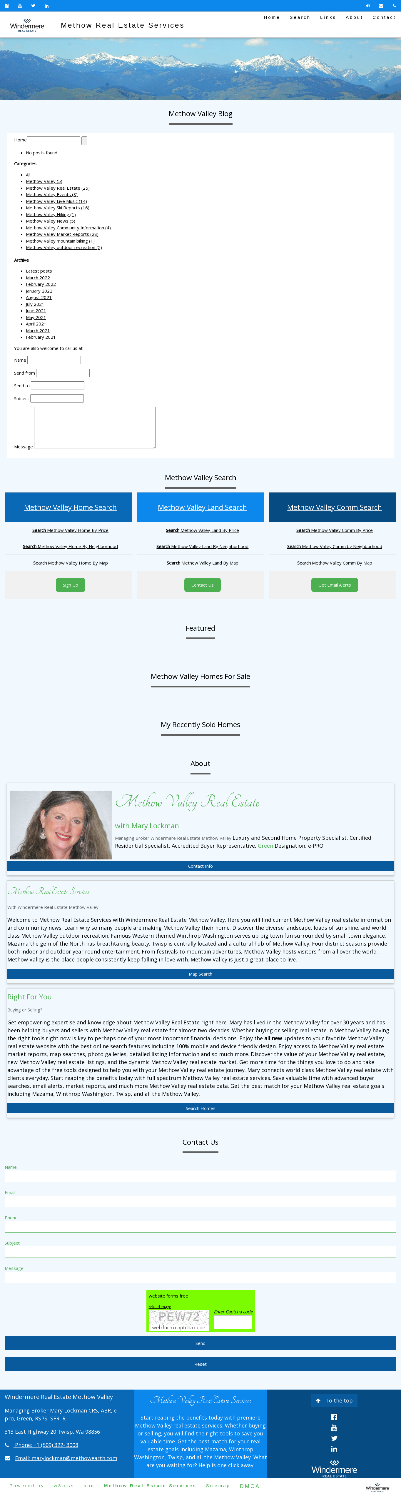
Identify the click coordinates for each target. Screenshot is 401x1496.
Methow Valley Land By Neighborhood (202, 546)
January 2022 (39, 291)
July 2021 (35, 304)
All (28, 175)
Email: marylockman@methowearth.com (66, 1458)
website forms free (168, 1296)
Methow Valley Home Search (70, 507)
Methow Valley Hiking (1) (51, 214)
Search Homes (200, 1108)
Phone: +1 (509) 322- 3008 (46, 1444)
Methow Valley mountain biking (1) (60, 241)
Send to (22, 385)
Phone (11, 1217)
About (354, 17)
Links (328, 17)
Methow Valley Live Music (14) (56, 201)
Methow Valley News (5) (50, 221)
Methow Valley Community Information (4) (68, 228)
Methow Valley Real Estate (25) (58, 188)
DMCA (250, 1486)
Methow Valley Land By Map (202, 563)
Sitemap (218, 1485)
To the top (334, 1400)
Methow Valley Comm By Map (334, 563)
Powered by (26, 1485)
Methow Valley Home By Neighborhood (70, 546)
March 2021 (38, 330)
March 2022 (38, 277)
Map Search (200, 974)
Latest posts (39, 271)
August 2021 (39, 297)
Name (20, 360)
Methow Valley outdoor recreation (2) (64, 247)
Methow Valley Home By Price (70, 530)
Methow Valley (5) (44, 181)
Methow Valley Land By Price (202, 530)
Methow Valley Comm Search (334, 507)
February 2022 (41, 284)
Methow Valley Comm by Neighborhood (334, 546)
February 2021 (41, 337)
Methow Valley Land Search (202, 507)
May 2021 (36, 317)
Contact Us (202, 585)
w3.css (64, 1485)
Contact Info (200, 866)
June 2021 (36, 310)
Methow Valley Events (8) (52, 194)
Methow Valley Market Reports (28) (62, 234)
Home (272, 17)
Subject (21, 398)
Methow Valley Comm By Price (334, 530)
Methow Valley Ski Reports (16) (57, 208)
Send (200, 1343)
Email (10, 1192)
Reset (200, 1364)
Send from (24, 373)
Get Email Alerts (334, 585)
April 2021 (36, 324)
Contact (384, 17)
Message (23, 447)
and (89, 1485)
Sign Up (70, 585)
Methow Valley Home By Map (70, 563)
